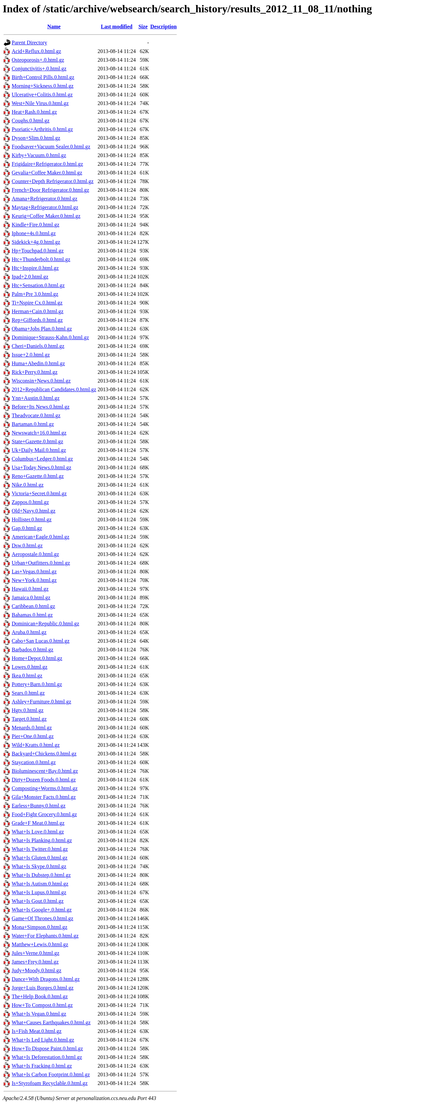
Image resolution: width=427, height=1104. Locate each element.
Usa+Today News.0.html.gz (41, 467)
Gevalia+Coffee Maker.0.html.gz (47, 172)
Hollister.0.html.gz (32, 519)
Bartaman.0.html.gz (33, 424)
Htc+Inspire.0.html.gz (35, 268)
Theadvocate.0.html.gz (36, 415)
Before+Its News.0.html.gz (40, 407)
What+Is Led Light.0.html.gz (43, 1040)
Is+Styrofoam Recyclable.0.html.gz (50, 1083)
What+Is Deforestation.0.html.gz (47, 1057)
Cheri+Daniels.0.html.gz (38, 346)
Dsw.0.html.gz (27, 545)
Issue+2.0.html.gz (31, 355)
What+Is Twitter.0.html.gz (40, 849)
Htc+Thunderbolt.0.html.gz (41, 259)
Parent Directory (29, 42)
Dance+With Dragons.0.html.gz (46, 979)
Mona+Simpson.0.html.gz (39, 927)
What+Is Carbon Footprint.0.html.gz (51, 1074)
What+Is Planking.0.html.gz (42, 840)
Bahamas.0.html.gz (32, 615)
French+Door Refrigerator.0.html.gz (50, 190)
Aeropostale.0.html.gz (35, 554)
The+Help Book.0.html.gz (40, 996)
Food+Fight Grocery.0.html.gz (44, 814)
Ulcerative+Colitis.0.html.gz (42, 94)
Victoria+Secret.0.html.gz (39, 493)
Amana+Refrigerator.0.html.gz (44, 198)
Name (54, 26)
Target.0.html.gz (29, 719)
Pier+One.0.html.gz (33, 736)
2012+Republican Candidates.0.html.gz (54, 389)
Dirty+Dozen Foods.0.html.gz (44, 779)
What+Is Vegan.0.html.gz (39, 1014)
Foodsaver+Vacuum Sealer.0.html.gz (51, 146)
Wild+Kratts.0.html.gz (36, 745)
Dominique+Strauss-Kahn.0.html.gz (50, 337)
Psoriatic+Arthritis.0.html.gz (42, 129)
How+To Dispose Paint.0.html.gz (47, 1048)
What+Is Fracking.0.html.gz (42, 1066)
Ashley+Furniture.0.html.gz (41, 701)
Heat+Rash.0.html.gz (34, 112)
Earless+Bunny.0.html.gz (38, 805)
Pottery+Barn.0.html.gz (37, 684)
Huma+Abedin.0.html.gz (38, 363)
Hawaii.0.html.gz (30, 589)
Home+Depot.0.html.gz (37, 658)
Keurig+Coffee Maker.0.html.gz (46, 216)
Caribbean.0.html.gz (33, 606)
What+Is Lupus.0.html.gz (39, 892)
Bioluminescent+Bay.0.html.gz (45, 771)
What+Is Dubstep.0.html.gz (41, 875)
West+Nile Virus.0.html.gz (40, 103)
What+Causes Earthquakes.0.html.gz (51, 1022)
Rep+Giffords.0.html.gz (37, 320)
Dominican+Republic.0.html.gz (45, 623)
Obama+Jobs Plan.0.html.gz (42, 329)
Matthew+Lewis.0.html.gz (40, 944)
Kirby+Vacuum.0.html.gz (39, 155)
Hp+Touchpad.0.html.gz (38, 250)
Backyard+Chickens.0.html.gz (44, 753)
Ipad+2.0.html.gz (30, 277)
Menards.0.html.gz (32, 727)
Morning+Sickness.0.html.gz (42, 86)
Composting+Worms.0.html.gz (45, 788)
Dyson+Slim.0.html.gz (36, 138)
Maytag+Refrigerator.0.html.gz (45, 207)
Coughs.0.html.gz (30, 120)
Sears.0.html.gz (28, 693)
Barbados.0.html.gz (32, 649)
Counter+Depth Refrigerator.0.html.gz (52, 181)
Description (163, 26)
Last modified (116, 26)
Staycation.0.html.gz (34, 762)
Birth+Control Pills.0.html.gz (43, 77)
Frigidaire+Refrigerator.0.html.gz (47, 164)
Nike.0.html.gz (28, 485)
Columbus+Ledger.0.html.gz (42, 459)
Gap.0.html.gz (27, 528)
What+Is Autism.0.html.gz (40, 884)
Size (143, 26)
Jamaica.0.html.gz (31, 597)
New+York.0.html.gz (34, 580)
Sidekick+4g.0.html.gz (36, 242)
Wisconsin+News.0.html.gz (41, 381)
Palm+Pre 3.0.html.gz (35, 294)
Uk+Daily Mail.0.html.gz (39, 450)
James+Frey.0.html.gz (35, 962)
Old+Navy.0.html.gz (33, 511)
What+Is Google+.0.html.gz (42, 910)
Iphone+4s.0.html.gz (34, 233)
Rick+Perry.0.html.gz (34, 372)
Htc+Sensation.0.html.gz (38, 285)
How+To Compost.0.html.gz (42, 1005)
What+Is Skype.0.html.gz (39, 866)
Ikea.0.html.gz (27, 675)
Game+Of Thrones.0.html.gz (42, 918)
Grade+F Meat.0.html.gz (38, 823)
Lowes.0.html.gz (29, 667)
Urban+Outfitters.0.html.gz (41, 563)
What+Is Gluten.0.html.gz (39, 858)
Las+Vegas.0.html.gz (34, 571)
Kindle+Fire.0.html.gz (35, 224)
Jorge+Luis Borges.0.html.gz (42, 988)
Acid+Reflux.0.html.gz (36, 51)
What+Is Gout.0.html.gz (38, 901)
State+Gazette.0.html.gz (37, 441)
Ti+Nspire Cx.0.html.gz (37, 303)
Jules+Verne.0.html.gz (35, 953)
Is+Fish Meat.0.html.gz (36, 1031)
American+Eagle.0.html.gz (40, 537)
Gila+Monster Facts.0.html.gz (44, 797)
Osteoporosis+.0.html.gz (38, 60)
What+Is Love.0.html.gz (38, 832)
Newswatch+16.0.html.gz (39, 433)
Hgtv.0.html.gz (27, 710)
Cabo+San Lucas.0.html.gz (40, 641)
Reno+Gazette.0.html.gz (38, 476)
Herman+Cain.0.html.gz (37, 311)
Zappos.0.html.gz (30, 502)
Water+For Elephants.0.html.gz (45, 936)
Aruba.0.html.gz (29, 632)
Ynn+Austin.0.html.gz (36, 398)
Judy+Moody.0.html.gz (36, 970)
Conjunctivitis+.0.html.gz (39, 68)
